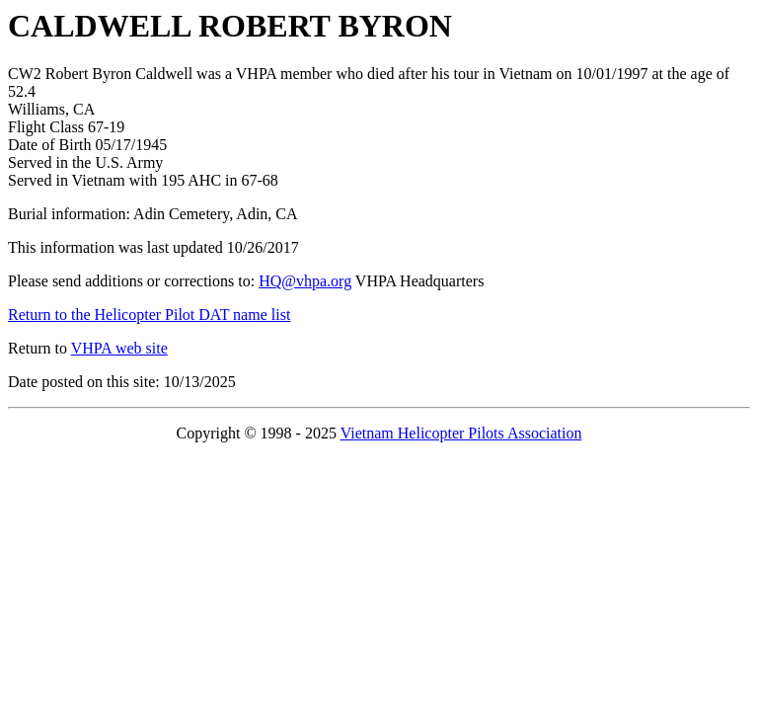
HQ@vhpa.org (305, 281)
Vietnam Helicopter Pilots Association (461, 433)
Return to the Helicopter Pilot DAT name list (149, 314)
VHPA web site (119, 348)
